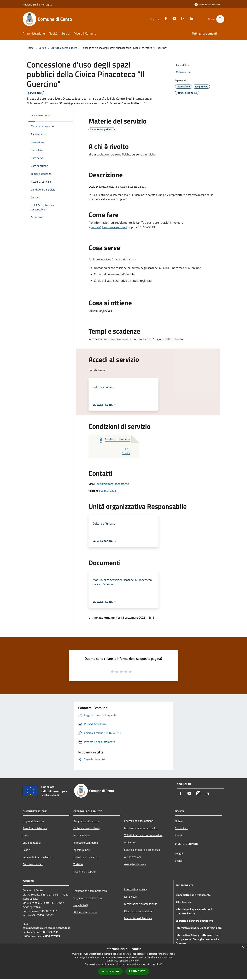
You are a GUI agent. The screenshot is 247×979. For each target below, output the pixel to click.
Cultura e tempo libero (64, 48)
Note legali (130, 896)
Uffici (26, 835)
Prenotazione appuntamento (90, 891)
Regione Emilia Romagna (37, 4)
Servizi (42, 48)
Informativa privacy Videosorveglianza (199, 928)
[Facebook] (164, 18)
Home (30, 48)
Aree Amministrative (35, 828)
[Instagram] (181, 18)
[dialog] (123, 961)
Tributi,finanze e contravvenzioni (143, 835)
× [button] (243, 947)
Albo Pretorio (184, 902)
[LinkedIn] (189, 18)
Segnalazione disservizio (87, 898)
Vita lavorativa (81, 835)
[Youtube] (172, 18)
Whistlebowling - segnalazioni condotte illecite (194, 911)
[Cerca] (220, 19)
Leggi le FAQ (80, 905)
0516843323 (108, 491)
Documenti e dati (33, 864)
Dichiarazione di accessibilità (140, 904)
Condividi (183, 65)
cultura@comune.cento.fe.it (109, 227)
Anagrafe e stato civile (86, 821)
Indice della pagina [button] (41, 115)
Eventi (179, 861)
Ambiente (130, 842)
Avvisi (178, 835)
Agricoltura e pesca (135, 864)
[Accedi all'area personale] (207, 4)
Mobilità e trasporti (84, 871)
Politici (27, 850)
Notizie (179, 821)
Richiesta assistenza (85, 912)
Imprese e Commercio (85, 843)
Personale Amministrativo (38, 857)
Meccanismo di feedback (138, 918)
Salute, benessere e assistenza (142, 850)
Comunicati (181, 828)
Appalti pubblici (82, 850)
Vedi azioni (184, 72)
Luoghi (179, 853)
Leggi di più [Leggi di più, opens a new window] (156, 964)
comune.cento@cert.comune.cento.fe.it (46, 928)
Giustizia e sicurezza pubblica (141, 828)
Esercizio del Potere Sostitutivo (194, 921)
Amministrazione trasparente (193, 895)
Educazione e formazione (138, 821)
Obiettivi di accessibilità (138, 911)
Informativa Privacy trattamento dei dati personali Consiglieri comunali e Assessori (197, 939)
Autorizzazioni (132, 857)
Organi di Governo (33, 821)
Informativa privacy (135, 889)
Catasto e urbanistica (85, 857)
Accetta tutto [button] (110, 971)
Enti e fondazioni (32, 843)
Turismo (78, 864)
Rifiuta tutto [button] (137, 971)
